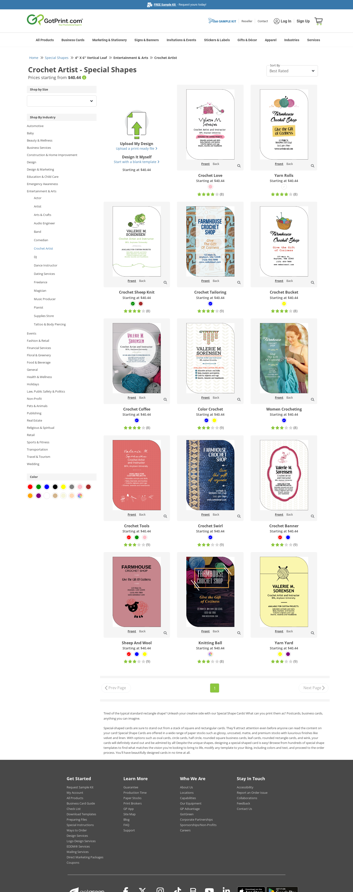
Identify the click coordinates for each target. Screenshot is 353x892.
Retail (31, 435)
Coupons (73, 862)
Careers (185, 830)
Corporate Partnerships (196, 819)
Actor (37, 198)
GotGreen (187, 814)
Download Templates (81, 814)
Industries (291, 40)
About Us (186, 787)
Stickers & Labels (217, 40)
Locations (187, 792)
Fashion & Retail (38, 341)
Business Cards (72, 40)
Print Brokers (132, 803)
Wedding (33, 464)
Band (37, 231)
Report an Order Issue (252, 792)
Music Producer (45, 299)
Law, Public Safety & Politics (46, 391)
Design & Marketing (40, 169)
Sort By (275, 65)
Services (313, 40)
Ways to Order (77, 830)
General (32, 370)
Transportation (37, 449)
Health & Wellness (39, 377)
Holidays (33, 384)
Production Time (135, 792)
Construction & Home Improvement (52, 155)
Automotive (35, 126)
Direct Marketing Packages (85, 857)
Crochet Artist (43, 248)
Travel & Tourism (38, 457)
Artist (37, 206)
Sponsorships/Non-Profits (198, 825)
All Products (45, 40)
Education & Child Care (42, 177)
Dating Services (44, 274)
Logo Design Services (81, 841)
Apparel (271, 40)
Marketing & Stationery (109, 40)
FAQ (126, 825)
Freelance (40, 282)
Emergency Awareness (42, 184)
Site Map (129, 814)
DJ (35, 257)
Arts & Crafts (42, 215)
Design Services (77, 836)
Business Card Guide (81, 803)
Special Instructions (80, 825)
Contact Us (244, 809)
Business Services (39, 148)
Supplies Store (44, 316)
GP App (128, 809)
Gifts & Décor (247, 40)
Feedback (243, 803)
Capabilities (188, 798)
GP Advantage (190, 809)
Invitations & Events (181, 40)
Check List (74, 809)
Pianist (38, 307)
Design (31, 162)
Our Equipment (191, 803)
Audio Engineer (44, 223)
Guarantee (130, 787)
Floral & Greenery (39, 355)
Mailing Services (78, 852)
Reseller (246, 21)
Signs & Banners (146, 40)
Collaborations (247, 798)
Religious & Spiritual (40, 428)
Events (31, 333)
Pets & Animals (37, 406)
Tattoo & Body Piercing (50, 324)
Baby (30, 133)
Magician (40, 290)
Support (129, 830)
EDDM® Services (78, 846)
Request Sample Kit (80, 787)
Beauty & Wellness (39, 140)
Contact (263, 21)
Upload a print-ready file (136, 148)
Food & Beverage (38, 362)
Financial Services (39, 348)
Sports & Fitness (38, 442)
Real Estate (34, 420)
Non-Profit (34, 399)
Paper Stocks (132, 798)
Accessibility (245, 787)
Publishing (34, 413)
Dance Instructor (45, 265)
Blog (126, 819)
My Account (75, 792)
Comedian (41, 240)
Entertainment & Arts (41, 191)
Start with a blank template (136, 162)
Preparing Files (77, 819)
